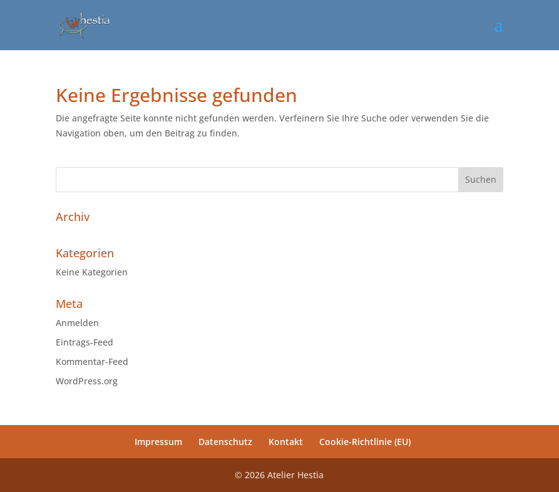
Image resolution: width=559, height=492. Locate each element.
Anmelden (77, 323)
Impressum (158, 442)
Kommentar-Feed (92, 361)
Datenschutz (225, 442)
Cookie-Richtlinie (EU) (365, 442)
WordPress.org (87, 381)
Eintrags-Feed (84, 342)
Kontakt (286, 442)
